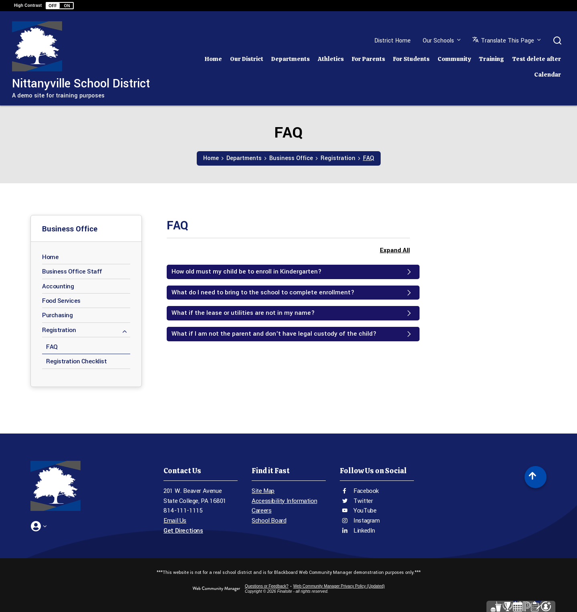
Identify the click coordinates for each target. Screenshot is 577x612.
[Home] (213, 57)
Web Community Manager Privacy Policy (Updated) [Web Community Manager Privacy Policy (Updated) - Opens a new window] (339, 586)
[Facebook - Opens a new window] (377, 491)
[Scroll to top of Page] (535, 477)
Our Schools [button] (438, 40)
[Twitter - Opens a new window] (377, 501)
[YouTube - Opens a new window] (377, 511)
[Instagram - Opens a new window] (377, 521)
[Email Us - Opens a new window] (200, 521)
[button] (60, 5)
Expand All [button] (395, 250)
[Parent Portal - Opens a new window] (508, 599)
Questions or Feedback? (266, 586)
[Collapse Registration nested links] (124, 331)
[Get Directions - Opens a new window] (200, 531)
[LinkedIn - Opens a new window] (377, 531)
